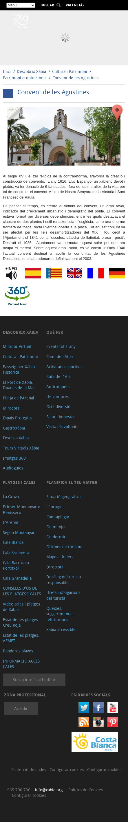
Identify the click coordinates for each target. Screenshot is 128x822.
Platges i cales (19, 482)
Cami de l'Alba (59, 356)
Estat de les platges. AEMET (21, 638)
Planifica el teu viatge (71, 482)
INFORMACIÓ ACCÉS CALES (21, 663)
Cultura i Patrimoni (69, 71)
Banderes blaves (18, 651)
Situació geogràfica (63, 496)
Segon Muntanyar (19, 532)
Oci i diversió (58, 406)
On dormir (56, 537)
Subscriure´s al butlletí (34, 679)
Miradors (11, 408)
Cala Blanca (13, 542)
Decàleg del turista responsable (63, 579)
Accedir (21, 708)
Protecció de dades (29, 769)
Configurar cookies (67, 769)
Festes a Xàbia (16, 438)
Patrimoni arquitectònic (24, 77)
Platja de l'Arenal (18, 398)
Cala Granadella (17, 578)
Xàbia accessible (61, 629)
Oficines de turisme (64, 546)
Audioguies (13, 468)
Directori (54, 567)
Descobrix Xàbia (31, 71)
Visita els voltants (62, 426)
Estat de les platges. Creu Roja (21, 622)
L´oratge (54, 506)
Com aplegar (58, 517)
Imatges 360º (15, 458)
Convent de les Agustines (75, 77)
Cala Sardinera (16, 552)
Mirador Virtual (17, 346)
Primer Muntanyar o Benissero (21, 509)
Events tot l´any (61, 346)
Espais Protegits (17, 418)
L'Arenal (10, 522)
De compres (57, 396)
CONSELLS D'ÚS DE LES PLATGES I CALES (22, 591)
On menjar (56, 526)
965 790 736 (18, 789)
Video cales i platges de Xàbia (21, 606)
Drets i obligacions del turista (63, 595)
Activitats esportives (64, 366)
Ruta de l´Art (58, 376)
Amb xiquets (58, 386)
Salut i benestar (60, 416)
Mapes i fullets (59, 556)
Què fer (54, 332)
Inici (7, 71)
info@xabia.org (49, 789)
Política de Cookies (85, 789)
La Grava (11, 496)
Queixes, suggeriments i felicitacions (60, 614)
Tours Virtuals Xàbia (21, 448)
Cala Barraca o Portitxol (16, 565)
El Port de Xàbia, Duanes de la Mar (19, 385)
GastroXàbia (14, 428)
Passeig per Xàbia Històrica (19, 369)
